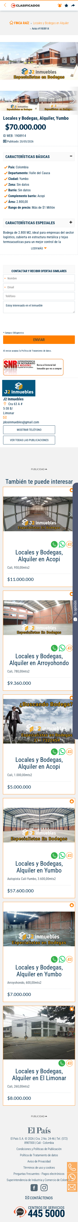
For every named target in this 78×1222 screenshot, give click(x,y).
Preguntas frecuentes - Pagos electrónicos (39, 1174)
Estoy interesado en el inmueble (39, 307)
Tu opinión (75, 610)
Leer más (37, 248)
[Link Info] (39, 564)
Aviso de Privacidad (39, 1161)
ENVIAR (39, 340)
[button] (38, 157)
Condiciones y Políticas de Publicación (39, 1149)
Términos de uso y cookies (39, 1167)
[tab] (39, 156)
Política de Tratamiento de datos (36, 350)
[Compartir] (73, 6)
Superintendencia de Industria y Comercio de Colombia (39, 1180)
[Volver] (6, 5)
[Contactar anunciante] (69, 546)
